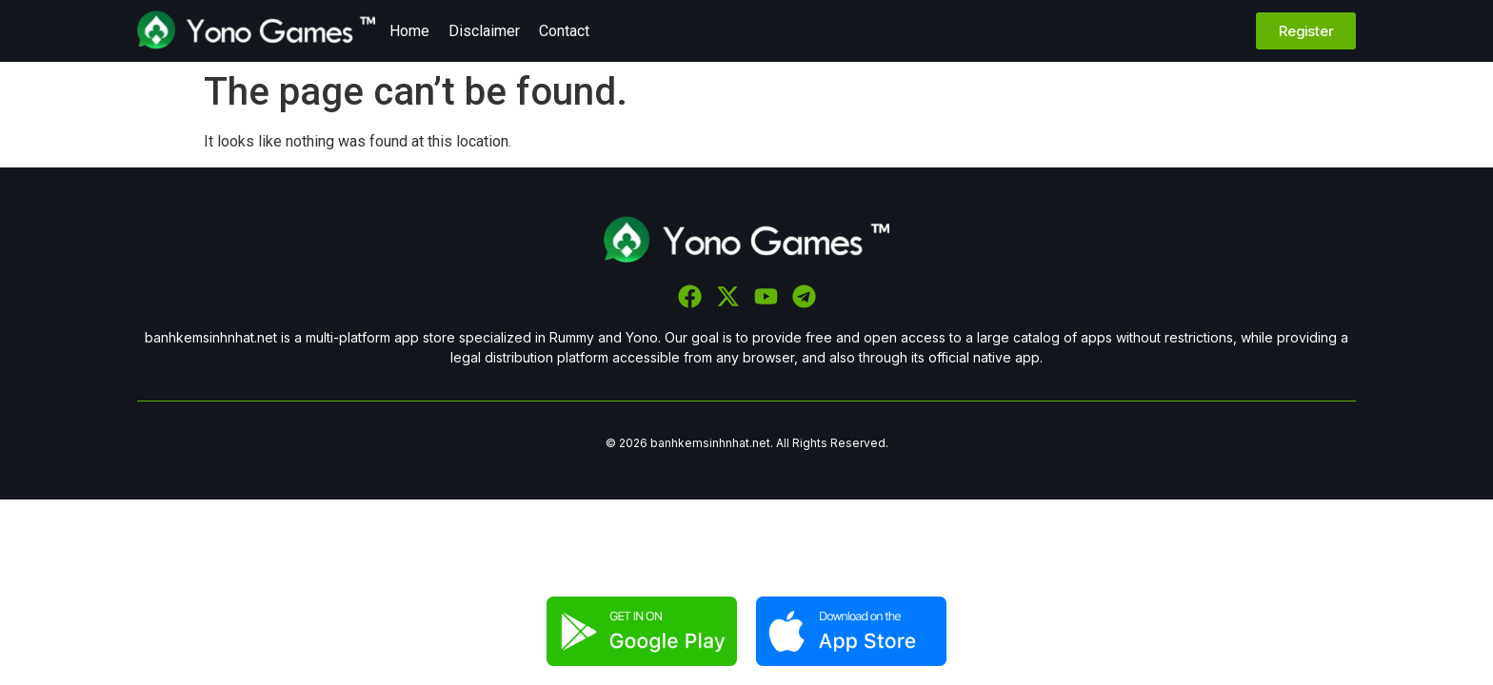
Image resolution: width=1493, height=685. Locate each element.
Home (409, 31)
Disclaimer (484, 31)
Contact (564, 31)
